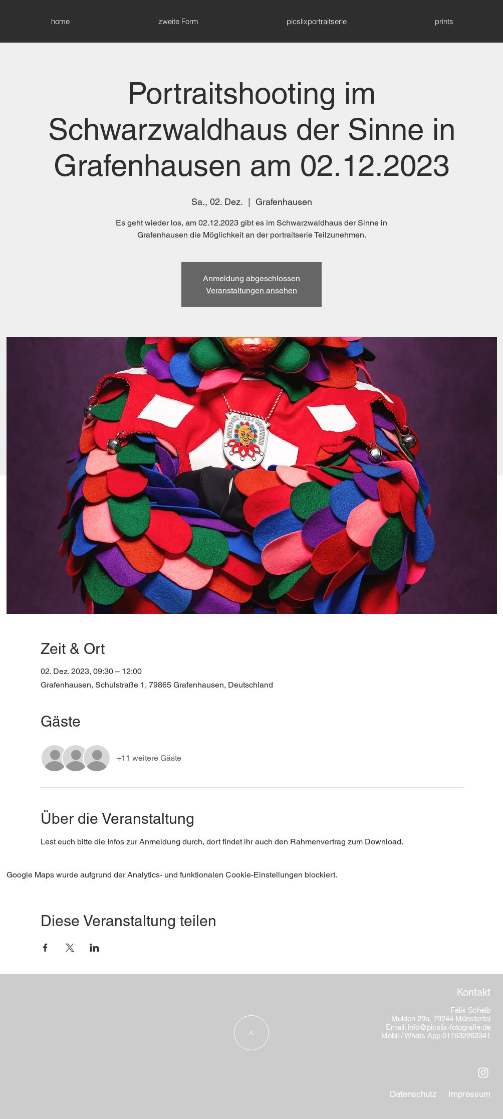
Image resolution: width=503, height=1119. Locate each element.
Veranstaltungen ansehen (251, 290)
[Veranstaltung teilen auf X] (70, 948)
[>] (251, 1032)
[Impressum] (469, 1094)
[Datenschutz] (413, 1094)
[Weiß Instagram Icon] (483, 1072)
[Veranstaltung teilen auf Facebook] (45, 948)
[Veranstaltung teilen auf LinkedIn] (94, 948)
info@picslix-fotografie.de (449, 1027)
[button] (443, 21)
